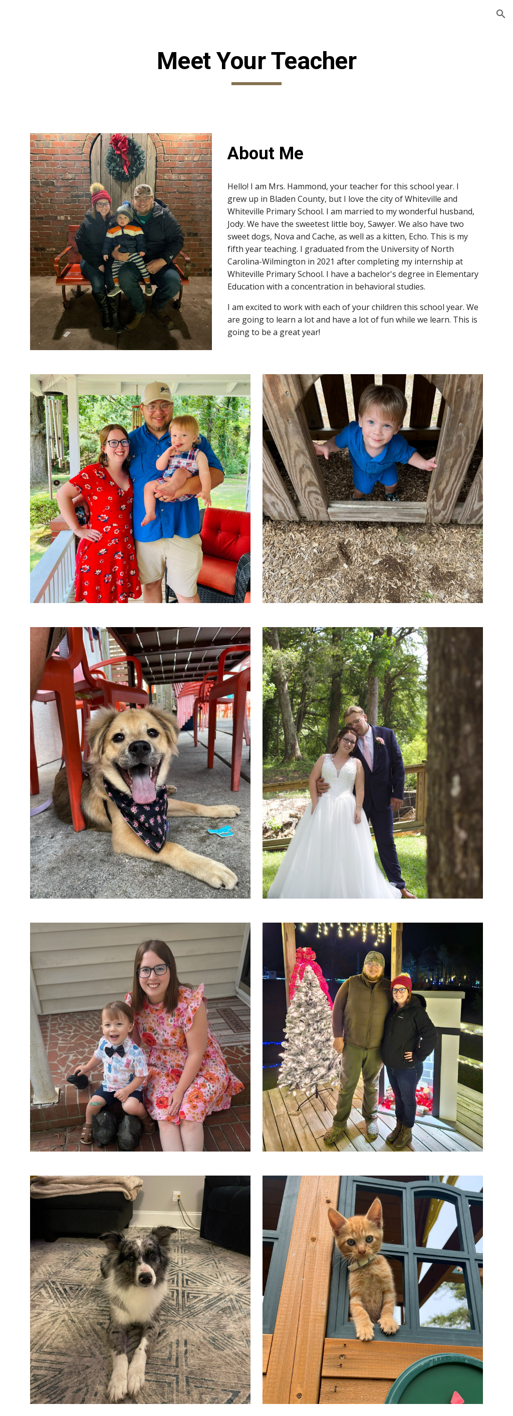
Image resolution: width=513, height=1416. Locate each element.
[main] (256, 65)
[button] (501, 14)
